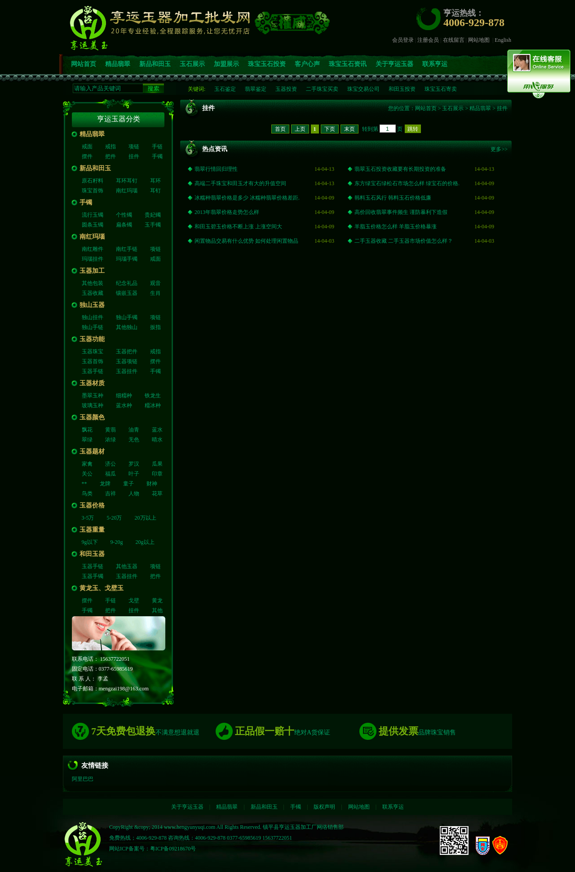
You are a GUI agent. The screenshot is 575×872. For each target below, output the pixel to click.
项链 (133, 146)
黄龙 (157, 600)
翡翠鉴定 (255, 89)
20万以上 (145, 518)
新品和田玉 (155, 64)
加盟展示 (226, 64)
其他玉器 (126, 566)
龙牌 (105, 483)
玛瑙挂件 (92, 259)
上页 (300, 129)
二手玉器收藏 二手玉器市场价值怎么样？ (403, 241)
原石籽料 (92, 181)
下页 (329, 129)
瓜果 (157, 464)
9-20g (117, 542)
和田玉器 (92, 554)
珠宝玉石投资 (267, 64)
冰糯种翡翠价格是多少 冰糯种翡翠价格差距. (247, 198)
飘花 (87, 430)
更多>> (499, 149)
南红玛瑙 (126, 190)
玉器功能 (92, 339)
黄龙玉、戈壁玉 (102, 588)
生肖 (155, 293)
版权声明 (324, 807)
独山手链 (92, 327)
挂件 (133, 156)
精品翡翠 (117, 64)
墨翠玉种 (92, 395)
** (84, 483)
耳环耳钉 (126, 181)
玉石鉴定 (225, 89)
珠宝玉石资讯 (348, 64)
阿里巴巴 (82, 779)
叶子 (133, 474)
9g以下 (90, 542)
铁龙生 (153, 395)
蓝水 (157, 430)
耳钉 (155, 190)
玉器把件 (126, 351)
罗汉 (133, 464)
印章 (157, 474)
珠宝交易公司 (363, 89)
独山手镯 (126, 317)
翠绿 (87, 439)
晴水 (157, 439)
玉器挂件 (126, 371)
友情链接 (94, 765)
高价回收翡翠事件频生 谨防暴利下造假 (400, 212)
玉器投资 (286, 89)
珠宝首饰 (92, 190)
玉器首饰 (92, 361)
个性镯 (124, 215)
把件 (110, 156)
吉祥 (110, 493)
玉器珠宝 (92, 351)
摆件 (87, 156)
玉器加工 (92, 270)
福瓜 (110, 474)
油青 (133, 430)
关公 (87, 474)
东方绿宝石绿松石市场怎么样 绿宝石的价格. (407, 183)
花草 (157, 493)
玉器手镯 (92, 576)
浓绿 (110, 439)
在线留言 (453, 40)
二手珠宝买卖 (322, 89)
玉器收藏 (92, 293)
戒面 (87, 146)
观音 (155, 283)
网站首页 (83, 64)
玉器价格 (92, 505)
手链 (157, 146)
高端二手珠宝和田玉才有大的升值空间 (240, 183)
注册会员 (428, 40)
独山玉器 (92, 305)
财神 (151, 483)
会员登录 (403, 40)
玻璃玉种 (92, 405)
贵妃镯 (153, 215)
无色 (133, 439)
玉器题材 (92, 451)
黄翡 (110, 430)
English (503, 40)
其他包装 (92, 283)
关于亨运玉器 (394, 64)
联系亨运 (434, 64)
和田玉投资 (402, 89)
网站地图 (479, 40)
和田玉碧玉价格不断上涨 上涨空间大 (238, 226)
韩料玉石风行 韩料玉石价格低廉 (392, 198)
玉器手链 (92, 371)
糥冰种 (153, 405)
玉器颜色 (92, 417)
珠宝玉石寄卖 (441, 89)
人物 (133, 493)
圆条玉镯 (92, 225)
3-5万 (88, 518)
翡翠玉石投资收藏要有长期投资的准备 (400, 169)
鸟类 (87, 493)
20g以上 (145, 542)
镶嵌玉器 (126, 293)
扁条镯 (124, 225)
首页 (280, 129)
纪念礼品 (126, 283)
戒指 (110, 146)
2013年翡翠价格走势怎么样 (227, 212)
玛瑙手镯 (126, 259)
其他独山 (126, 327)
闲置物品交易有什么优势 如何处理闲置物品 (246, 241)
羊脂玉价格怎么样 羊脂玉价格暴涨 (395, 226)
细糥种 (124, 395)
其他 (157, 610)
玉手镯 (153, 225)
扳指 (155, 327)
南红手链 (126, 249)
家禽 (87, 464)
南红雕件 (92, 249)
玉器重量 (92, 529)
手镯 (157, 156)
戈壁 (133, 600)
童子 (128, 483)
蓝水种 (124, 405)
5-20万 (114, 518)
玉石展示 (192, 64)
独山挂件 (92, 317)
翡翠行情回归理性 (216, 169)
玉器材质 (92, 383)
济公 (110, 464)
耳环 (155, 181)
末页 (349, 129)
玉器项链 (126, 361)
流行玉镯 (92, 215)
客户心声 (307, 64)
